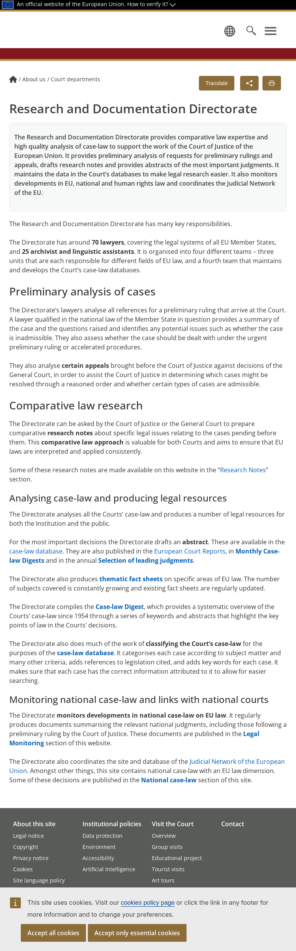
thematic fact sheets (131, 593)
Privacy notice (31, 858)
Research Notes (243, 484)
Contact (232, 824)
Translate (216, 97)
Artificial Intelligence (108, 869)
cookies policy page (148, 902)
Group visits (167, 846)
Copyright (25, 846)
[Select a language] (228, 38)
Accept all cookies (53, 933)
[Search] (251, 38)
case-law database (35, 565)
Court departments (75, 93)
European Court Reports (189, 565)
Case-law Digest (120, 621)
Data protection (102, 835)
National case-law (169, 794)
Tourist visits (168, 869)
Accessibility (98, 858)
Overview (164, 835)
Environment (99, 846)
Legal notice (28, 835)
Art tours (163, 880)
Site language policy (39, 880)
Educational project (177, 858)
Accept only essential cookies (137, 933)
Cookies (23, 869)
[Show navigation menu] (270, 38)
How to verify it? (151, 4)
